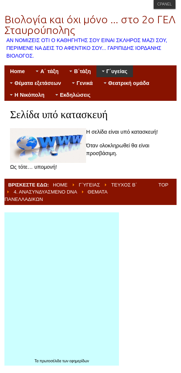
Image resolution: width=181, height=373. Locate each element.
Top (163, 185)
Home (60, 185)
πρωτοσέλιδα (51, 361)
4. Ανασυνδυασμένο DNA (45, 192)
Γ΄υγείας (89, 185)
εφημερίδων (79, 361)
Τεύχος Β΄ (124, 185)
